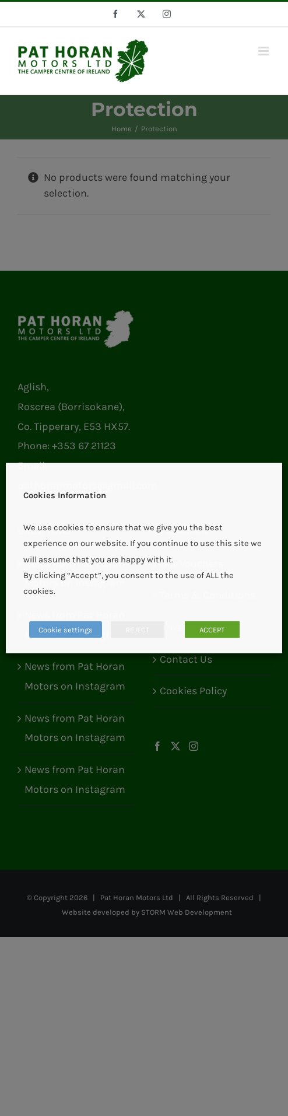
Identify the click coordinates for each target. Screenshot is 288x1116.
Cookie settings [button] (65, 629)
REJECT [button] (137, 629)
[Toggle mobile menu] (264, 51)
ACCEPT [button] (212, 629)
